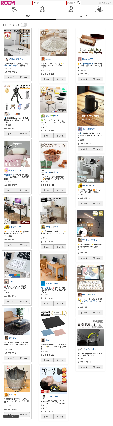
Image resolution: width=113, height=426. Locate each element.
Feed (14, 9)
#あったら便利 (87, 64)
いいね (24, 77)
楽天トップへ (105, 2)
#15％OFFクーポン (16, 65)
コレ (12, 77)
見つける (42, 9)
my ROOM (99, 9)
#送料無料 (8, 175)
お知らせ (70, 9)
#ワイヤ (96, 301)
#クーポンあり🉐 (48, 288)
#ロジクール (87, 301)
